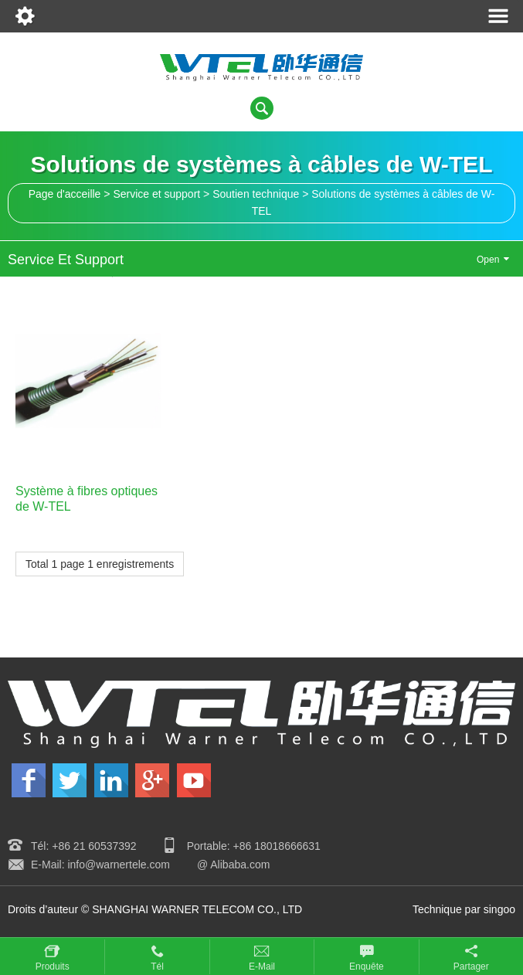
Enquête (366, 966)
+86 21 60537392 (94, 846)
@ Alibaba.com (233, 864)
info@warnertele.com (118, 864)
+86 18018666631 (277, 846)
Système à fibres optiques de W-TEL (86, 498)
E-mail (262, 966)
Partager (471, 966)
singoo (499, 909)
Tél (157, 966)
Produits (53, 966)
